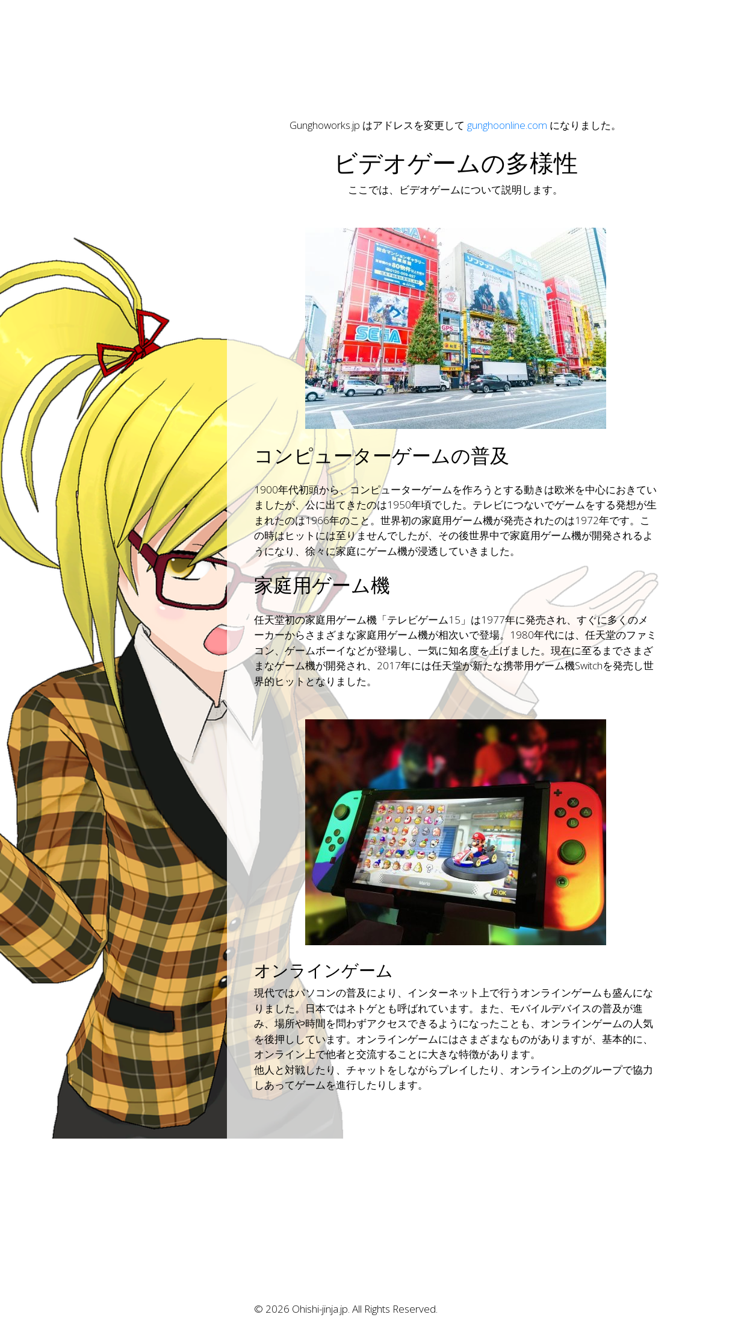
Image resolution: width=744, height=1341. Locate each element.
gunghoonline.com (507, 125)
